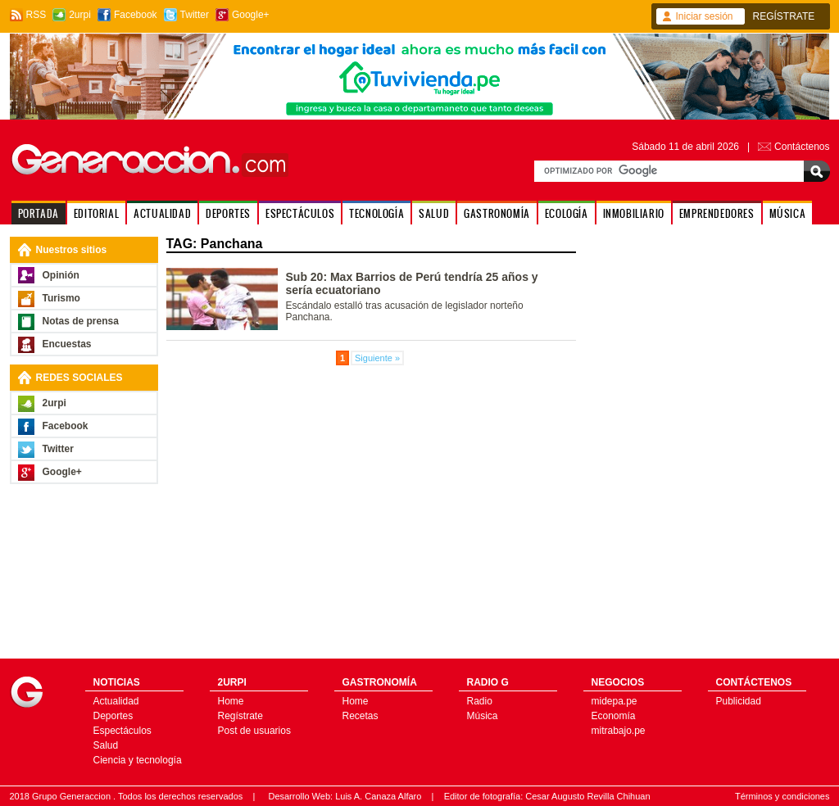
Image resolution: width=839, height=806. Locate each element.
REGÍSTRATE (784, 16)
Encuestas (67, 344)
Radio (479, 701)
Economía (614, 716)
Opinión (61, 275)
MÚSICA (787, 213)
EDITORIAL (96, 213)
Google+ (251, 14)
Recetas (360, 716)
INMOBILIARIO (633, 213)
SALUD (434, 213)
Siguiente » (377, 358)
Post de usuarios (254, 730)
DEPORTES (228, 213)
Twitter (194, 14)
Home (231, 701)
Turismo (61, 298)
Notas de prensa (81, 321)
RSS (36, 14)
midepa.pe (614, 701)
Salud (106, 745)
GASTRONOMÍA (497, 213)
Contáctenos (801, 146)
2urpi (80, 14)
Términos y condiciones (782, 796)
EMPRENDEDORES (717, 213)
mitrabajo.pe (619, 730)
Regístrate (240, 716)
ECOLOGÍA (566, 213)
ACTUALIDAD (162, 213)
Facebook (135, 14)
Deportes (113, 716)
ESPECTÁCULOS (299, 213)
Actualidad (116, 701)
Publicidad (738, 701)
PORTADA (38, 213)
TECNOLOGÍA (376, 213)
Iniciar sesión (704, 16)
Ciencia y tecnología (137, 760)
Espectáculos (122, 730)
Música (482, 716)
